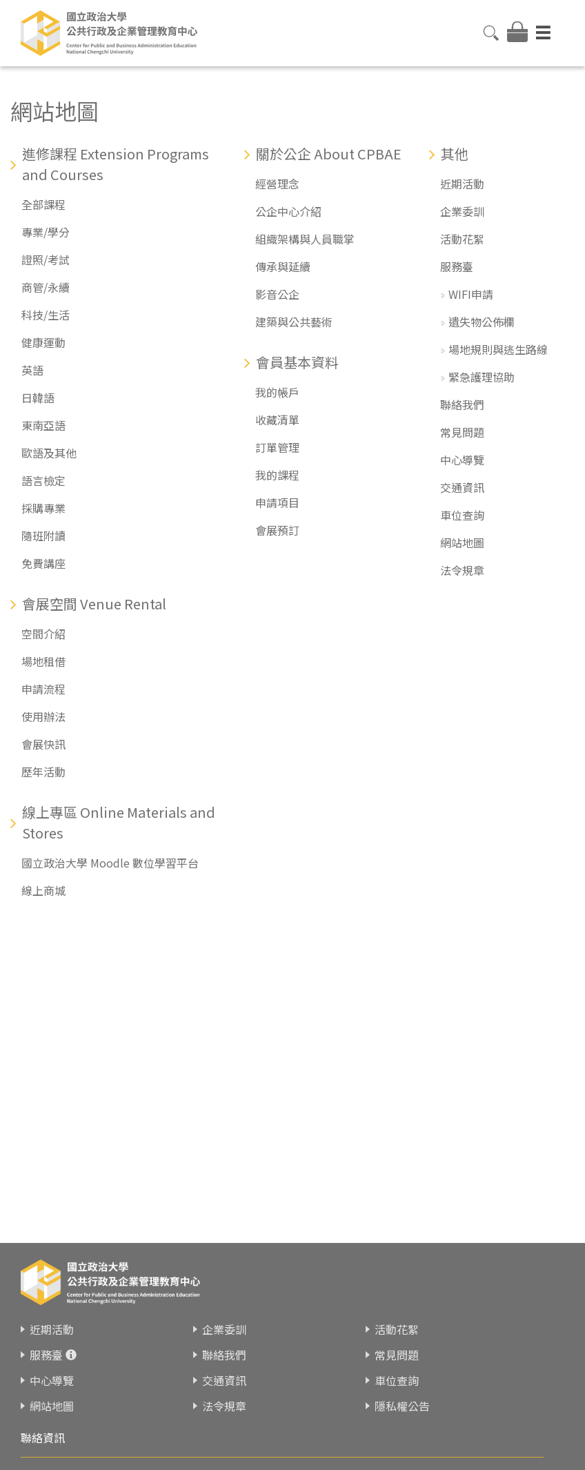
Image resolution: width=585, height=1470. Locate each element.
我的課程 (277, 475)
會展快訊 (43, 744)
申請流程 (43, 688)
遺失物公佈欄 (481, 321)
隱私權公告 (402, 1406)
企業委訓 (462, 211)
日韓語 (37, 397)
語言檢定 (43, 480)
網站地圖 (462, 542)
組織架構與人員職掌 (305, 239)
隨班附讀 (43, 535)
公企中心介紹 (288, 211)
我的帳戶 (277, 392)
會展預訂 (277, 530)
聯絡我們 (462, 404)
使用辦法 (43, 716)
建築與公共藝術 (294, 321)
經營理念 (277, 183)
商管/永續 (45, 287)
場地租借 (43, 661)
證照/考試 (45, 259)
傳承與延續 (282, 266)
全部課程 (43, 204)
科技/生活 (45, 314)
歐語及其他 (49, 452)
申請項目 (277, 502)
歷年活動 (43, 771)
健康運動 (43, 342)
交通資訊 (462, 487)
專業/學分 (45, 232)
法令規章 (462, 570)
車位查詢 (462, 515)
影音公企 (277, 294)
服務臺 (456, 266)
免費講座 (43, 563)
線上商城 (43, 890)
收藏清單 (277, 419)
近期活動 (462, 183)
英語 (32, 370)
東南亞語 (43, 425)
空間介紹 (43, 633)
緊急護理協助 (481, 377)
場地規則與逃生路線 (498, 349)
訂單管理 (277, 447)
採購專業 (43, 508)
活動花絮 (462, 239)
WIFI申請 (470, 294)
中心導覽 (462, 459)
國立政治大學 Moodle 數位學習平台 (110, 862)
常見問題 (462, 432)
